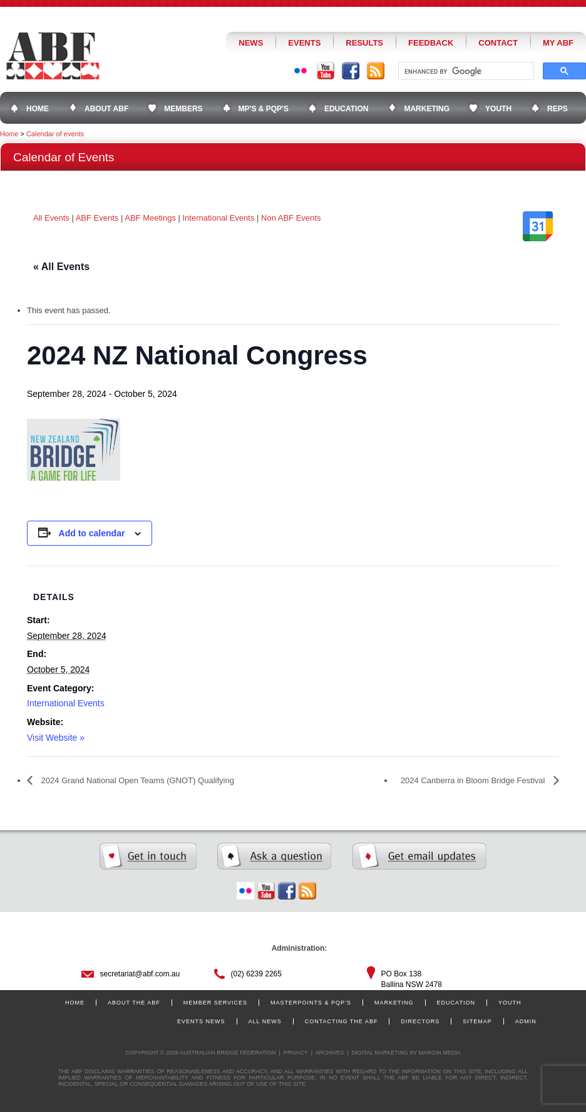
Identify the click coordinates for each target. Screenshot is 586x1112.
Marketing (394, 1002)
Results (364, 43)
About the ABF (134, 1002)
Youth (510, 1002)
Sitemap (477, 1021)
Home (9, 134)
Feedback (430, 43)
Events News (201, 1021)
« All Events (61, 266)
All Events (51, 218)
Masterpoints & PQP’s (310, 1002)
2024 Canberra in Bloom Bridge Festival (474, 780)
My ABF (558, 43)
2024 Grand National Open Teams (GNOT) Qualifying (136, 780)
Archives (329, 1052)
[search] (464, 71)
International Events (219, 218)
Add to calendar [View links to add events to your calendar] (92, 533)
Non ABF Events (291, 218)
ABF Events (97, 218)
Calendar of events (55, 134)
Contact (498, 43)
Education (456, 1002)
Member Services (215, 1002)
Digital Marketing (380, 1052)
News (251, 43)
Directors (420, 1021)
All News (265, 1021)
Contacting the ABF (341, 1021)
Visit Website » (56, 738)
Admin (526, 1021)
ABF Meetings (150, 218)
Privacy (296, 1052)
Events (304, 43)
